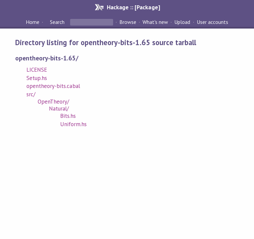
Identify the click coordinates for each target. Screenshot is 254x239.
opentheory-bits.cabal (53, 86)
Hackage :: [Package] (133, 7)
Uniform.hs (73, 124)
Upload (182, 22)
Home (32, 22)
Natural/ (59, 108)
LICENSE (36, 69)
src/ (30, 94)
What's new (155, 22)
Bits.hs (68, 116)
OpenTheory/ (53, 101)
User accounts (212, 22)
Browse (127, 22)
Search (57, 22)
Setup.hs (36, 78)
